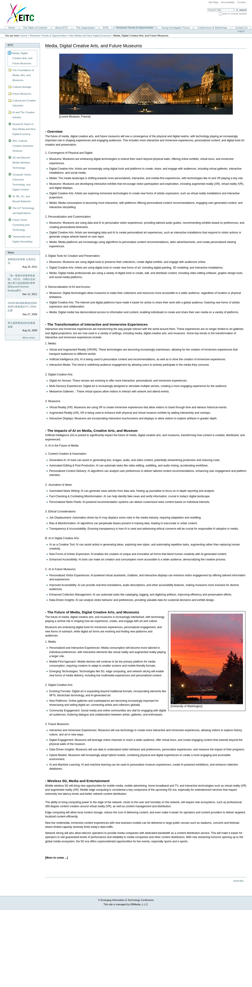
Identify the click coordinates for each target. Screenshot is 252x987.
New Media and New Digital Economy (90, 35)
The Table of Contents (35, 27)
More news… (30, 337)
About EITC (61, 27)
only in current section (235, 13)
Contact (241, 2)
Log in (241, 31)
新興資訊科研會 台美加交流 (22, 261)
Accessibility (228, 2)
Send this (238, 880)
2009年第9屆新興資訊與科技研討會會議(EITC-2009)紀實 (22, 307)
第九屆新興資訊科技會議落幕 (21, 325)
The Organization (85, 27)
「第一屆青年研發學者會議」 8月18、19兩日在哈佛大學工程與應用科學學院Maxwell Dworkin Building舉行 (21, 283)
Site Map (213, 2)
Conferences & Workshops (212, 27)
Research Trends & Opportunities (134, 27)
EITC (10, 45)
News (11, 252)
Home (11, 27)
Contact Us (241, 27)
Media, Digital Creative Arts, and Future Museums (22, 58)
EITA (105, 27)
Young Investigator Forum (175, 27)
